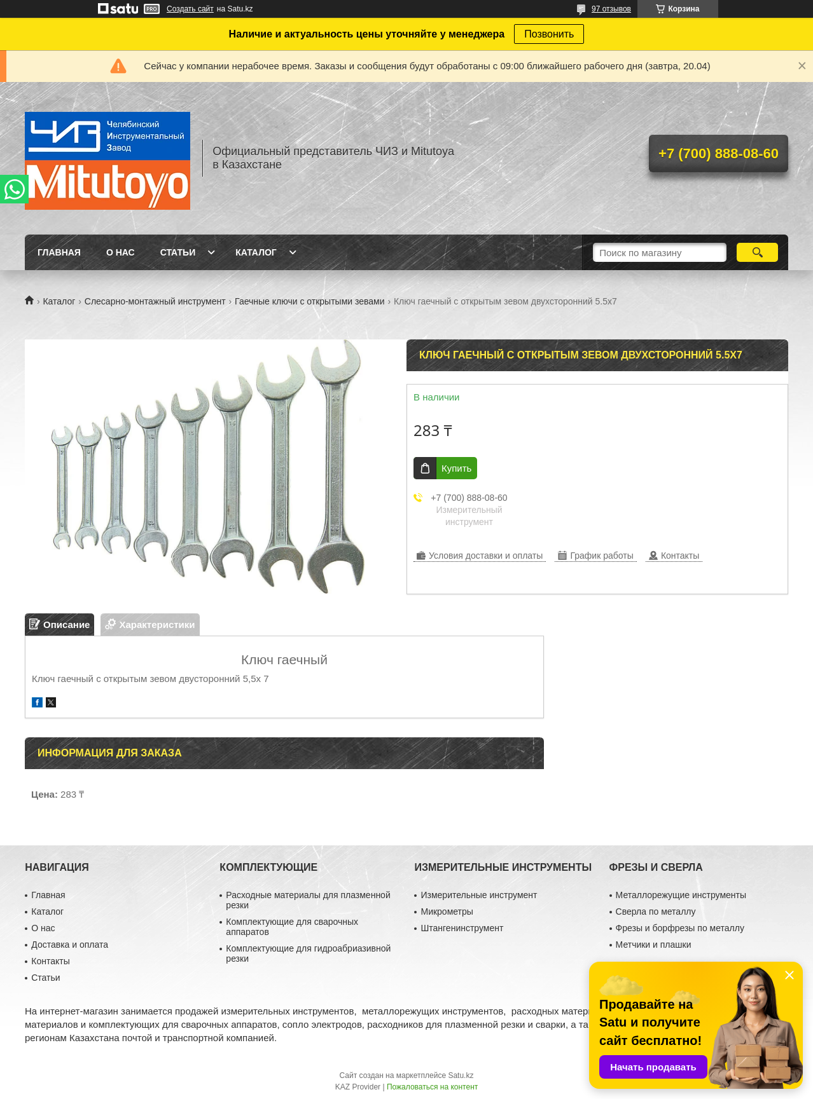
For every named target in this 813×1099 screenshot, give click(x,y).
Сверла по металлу (656, 911)
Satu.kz (460, 1075)
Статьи (178, 252)
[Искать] (757, 252)
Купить (456, 468)
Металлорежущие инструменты (681, 895)
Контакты (50, 961)
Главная (59, 252)
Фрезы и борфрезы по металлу (680, 928)
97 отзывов (611, 8)
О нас (120, 252)
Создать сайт (190, 8)
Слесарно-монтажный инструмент (155, 301)
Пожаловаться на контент (432, 1086)
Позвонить (549, 34)
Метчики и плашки (653, 944)
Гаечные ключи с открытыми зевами (309, 301)
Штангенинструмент (461, 928)
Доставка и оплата (69, 944)
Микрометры (446, 911)
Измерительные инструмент (478, 895)
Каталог (256, 252)
